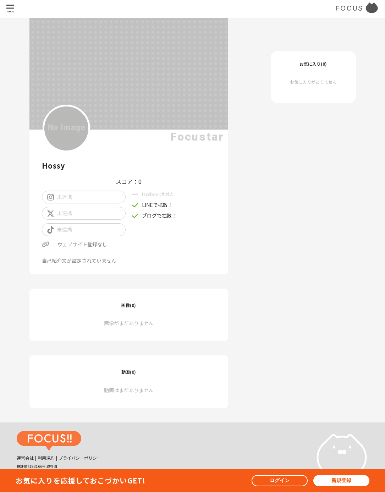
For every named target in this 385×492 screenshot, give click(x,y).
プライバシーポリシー (80, 458)
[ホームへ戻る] (49, 441)
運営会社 (25, 458)
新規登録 (341, 480)
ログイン (280, 480)
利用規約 (46, 458)
